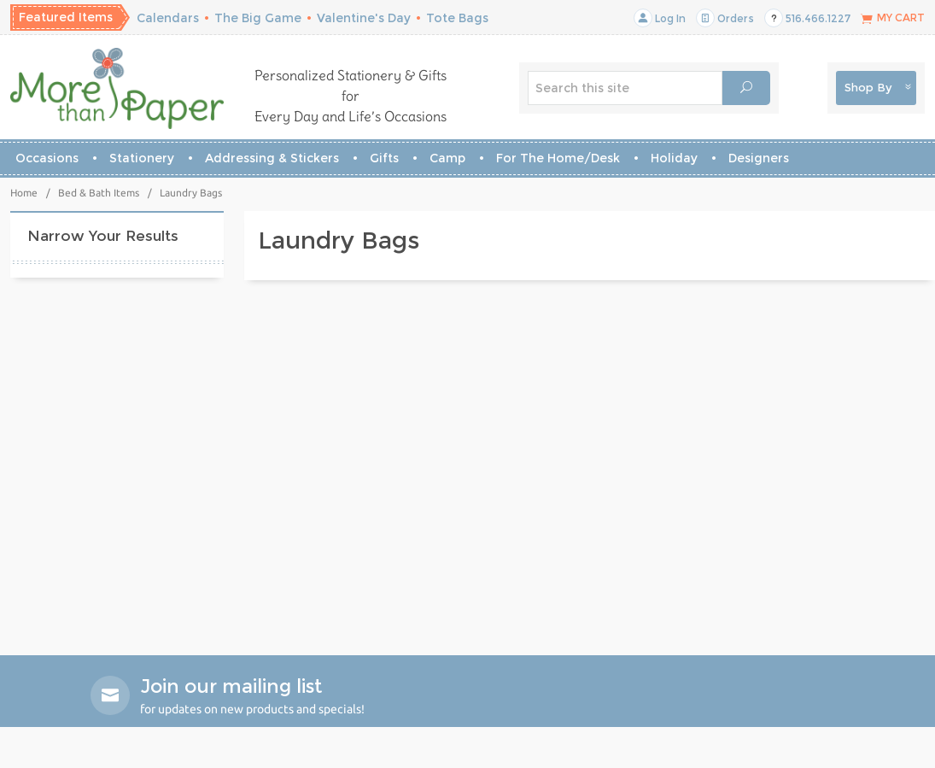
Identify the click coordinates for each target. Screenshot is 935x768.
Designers (758, 158)
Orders (725, 18)
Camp (447, 158)
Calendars (168, 18)
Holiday (674, 158)
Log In (660, 18)
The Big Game (257, 18)
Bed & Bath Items (98, 192)
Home (24, 192)
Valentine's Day (364, 18)
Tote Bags (457, 18)
